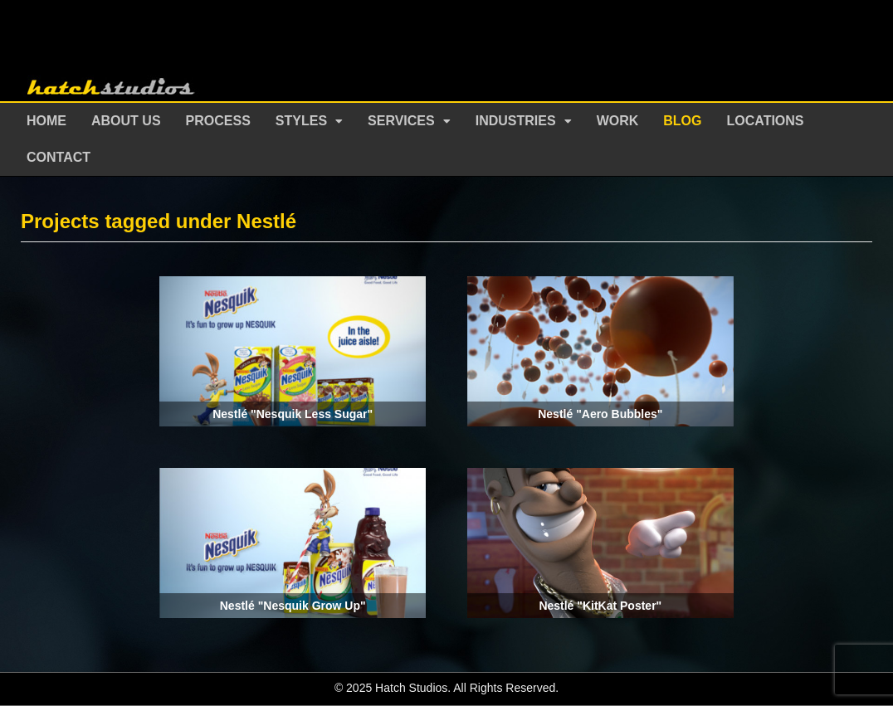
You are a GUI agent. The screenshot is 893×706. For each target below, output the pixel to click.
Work (618, 121)
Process (218, 121)
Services (401, 121)
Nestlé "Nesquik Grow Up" (293, 605)
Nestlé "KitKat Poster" (600, 605)
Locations (765, 121)
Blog (682, 121)
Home (46, 121)
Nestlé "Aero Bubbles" (600, 414)
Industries (516, 121)
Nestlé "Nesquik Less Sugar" (292, 414)
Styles (301, 121)
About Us (126, 121)
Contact (58, 157)
